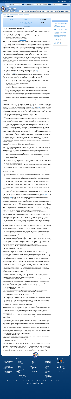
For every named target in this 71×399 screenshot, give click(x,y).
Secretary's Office (48, 363)
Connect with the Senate (61, 359)
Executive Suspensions (22, 369)
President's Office (48, 359)
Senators (27, 11)
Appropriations (21, 363)
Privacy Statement (33, 382)
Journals (19, 362)
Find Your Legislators (8, 361)
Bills (19, 359)
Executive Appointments (22, 367)
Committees (33, 11)
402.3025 (45, 194)
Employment (34, 367)
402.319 (24, 40)
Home (22, 11)
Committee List (7, 366)
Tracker (67, 11)
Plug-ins (59, 367)
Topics (33, 362)
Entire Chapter (27, 26)
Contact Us (34, 370)
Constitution (20, 373)
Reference (61, 11)
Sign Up (65, 1)
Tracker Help (61, 366)
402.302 (30, 64)
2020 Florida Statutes (14, 14)
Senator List (6, 359)
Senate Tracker (60, 362)
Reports (19, 366)
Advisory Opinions (48, 376)
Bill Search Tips (7, 369)
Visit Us (33, 368)
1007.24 (33, 107)
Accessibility (39, 382)
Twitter (59, 361)
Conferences (20, 365)
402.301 (21, 40)
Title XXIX (21, 14)
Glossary (47, 366)
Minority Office (48, 362)
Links (46, 370)
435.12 (36, 70)
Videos (33, 361)
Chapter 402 (26, 14)
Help (46, 368)
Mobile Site (9, 1)
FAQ (46, 367)
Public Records (48, 377)
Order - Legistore (22, 377)
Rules (46, 373)
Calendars (20, 361)
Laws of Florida (21, 375)
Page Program (34, 371)
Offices (56, 11)
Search (4, 368)
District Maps (7, 362)
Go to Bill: (11, 4)
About (51, 11)
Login (69, 1)
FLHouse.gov (3, 1)
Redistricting (20, 370)
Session (39, 11)
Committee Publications (8, 367)
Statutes (19, 372)
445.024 (37, 195)
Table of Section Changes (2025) (60, 29)
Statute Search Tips (58, 43)
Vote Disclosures (7, 363)
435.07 (14, 73)
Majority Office (48, 361)
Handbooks (47, 375)
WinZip (61, 371)
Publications (34, 359)
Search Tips (47, 371)
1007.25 (38, 107)
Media (47, 11)
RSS (61, 361)
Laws (43, 11)
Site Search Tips (7, 372)
